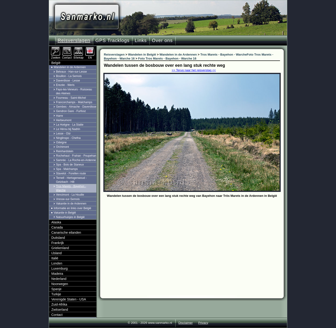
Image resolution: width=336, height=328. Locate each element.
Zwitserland (59, 309)
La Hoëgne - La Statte (69, 124)
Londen (56, 263)
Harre (59, 115)
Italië (54, 258)
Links (141, 40)
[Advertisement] (195, 234)
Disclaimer (185, 322)
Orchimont (62, 146)
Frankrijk (57, 243)
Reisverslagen (74, 40)
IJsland (56, 253)
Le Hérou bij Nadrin (68, 129)
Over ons (162, 40)
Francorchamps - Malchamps (74, 102)
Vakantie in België (65, 212)
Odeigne (61, 142)
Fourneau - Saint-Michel (71, 97)
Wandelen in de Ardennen (70, 67)
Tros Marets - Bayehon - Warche (71, 188)
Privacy (203, 322)
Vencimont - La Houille (70, 194)
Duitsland (58, 238)
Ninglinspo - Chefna (68, 138)
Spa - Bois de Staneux (70, 164)
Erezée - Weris (65, 85)
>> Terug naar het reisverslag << (194, 70)
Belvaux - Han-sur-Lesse (71, 71)
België (55, 63)
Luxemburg (59, 268)
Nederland (58, 279)
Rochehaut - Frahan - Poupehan (76, 155)
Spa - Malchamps (67, 169)
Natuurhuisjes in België (70, 217)
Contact (57, 315)
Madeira (57, 273)
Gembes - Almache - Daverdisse (76, 106)
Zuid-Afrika (59, 304)
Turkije (56, 294)
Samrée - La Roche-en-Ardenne (76, 160)
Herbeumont (63, 120)
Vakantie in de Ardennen (71, 203)
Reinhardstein (64, 151)
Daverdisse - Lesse (68, 80)
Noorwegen (59, 284)
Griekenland (60, 248)
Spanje (56, 289)
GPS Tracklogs (112, 40)
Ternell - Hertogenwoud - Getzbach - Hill (71, 179)
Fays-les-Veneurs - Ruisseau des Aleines (74, 91)
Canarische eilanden (66, 232)
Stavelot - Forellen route (71, 173)
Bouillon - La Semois (69, 76)
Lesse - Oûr (63, 133)
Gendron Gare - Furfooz (71, 111)
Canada (57, 227)
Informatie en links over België (72, 208)
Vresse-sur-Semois (68, 199)
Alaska (56, 222)
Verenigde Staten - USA (68, 299)
